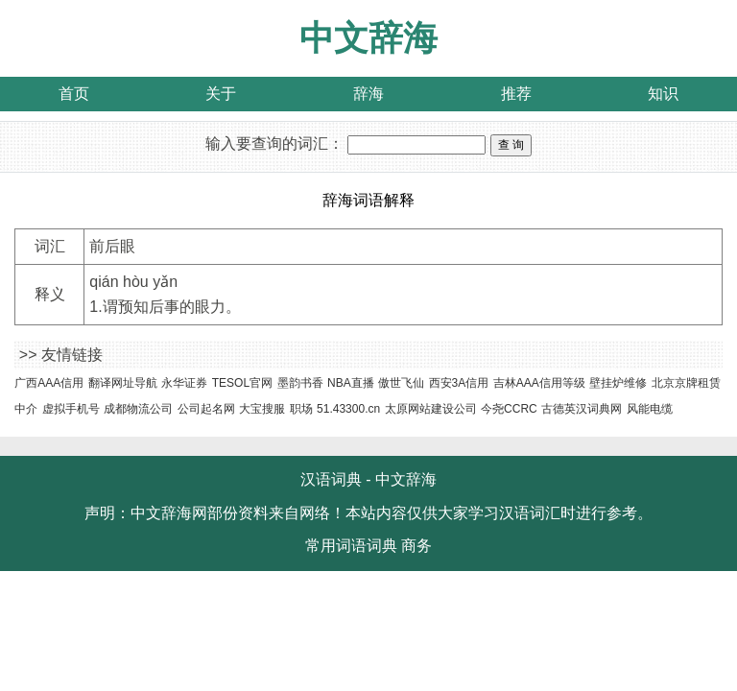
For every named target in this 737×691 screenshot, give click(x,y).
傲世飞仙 (401, 383)
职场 (301, 409)
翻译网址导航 (122, 383)
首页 (74, 93)
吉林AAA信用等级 (539, 383)
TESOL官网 (242, 383)
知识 (663, 93)
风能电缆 (650, 409)
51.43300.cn (348, 409)
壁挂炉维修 (618, 383)
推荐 (516, 93)
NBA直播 (350, 383)
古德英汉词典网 (581, 409)
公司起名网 (206, 409)
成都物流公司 (138, 409)
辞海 (368, 93)
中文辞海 (368, 38)
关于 (220, 93)
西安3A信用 (459, 383)
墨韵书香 (300, 383)
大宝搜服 (262, 409)
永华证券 (184, 383)
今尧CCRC (509, 409)
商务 (416, 545)
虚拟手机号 (71, 409)
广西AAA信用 (48, 383)
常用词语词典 (351, 545)
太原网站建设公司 (431, 409)
